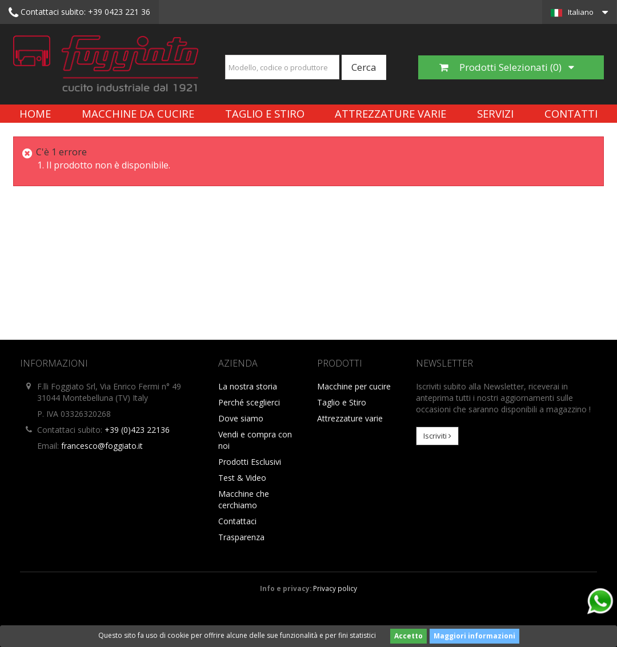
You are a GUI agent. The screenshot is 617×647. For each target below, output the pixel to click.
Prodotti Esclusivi (249, 461)
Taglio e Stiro (265, 113)
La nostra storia (247, 386)
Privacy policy (335, 588)
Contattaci (237, 521)
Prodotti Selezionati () (506, 67)
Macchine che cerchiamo (243, 499)
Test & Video (242, 477)
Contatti (571, 113)
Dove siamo (240, 418)
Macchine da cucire (138, 113)
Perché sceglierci (249, 402)
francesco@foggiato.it (102, 445)
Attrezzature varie (390, 113)
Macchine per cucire (354, 386)
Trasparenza (241, 537)
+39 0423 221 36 (79, 12)
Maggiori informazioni (474, 636)
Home (35, 113)
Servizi (495, 113)
